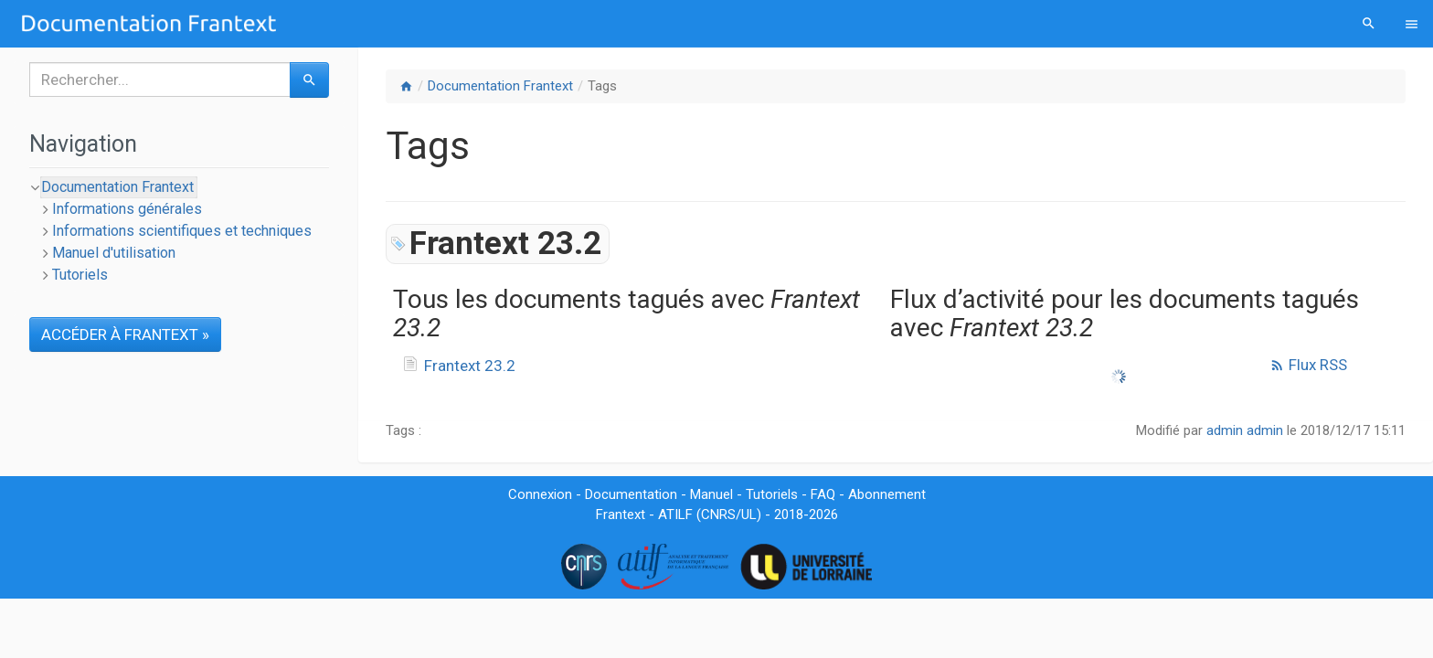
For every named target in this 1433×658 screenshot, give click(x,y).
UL (749, 514)
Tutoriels (80, 274)
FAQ (823, 494)
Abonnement (887, 494)
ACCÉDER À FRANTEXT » (125, 334)
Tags (602, 86)
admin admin (1244, 430)
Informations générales (127, 209)
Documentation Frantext (500, 86)
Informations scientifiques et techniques (182, 230)
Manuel (711, 494)
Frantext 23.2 (469, 365)
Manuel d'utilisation (113, 252)
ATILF (675, 514)
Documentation (631, 494)
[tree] (179, 231)
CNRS (718, 514)
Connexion (540, 494)
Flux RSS (1308, 365)
